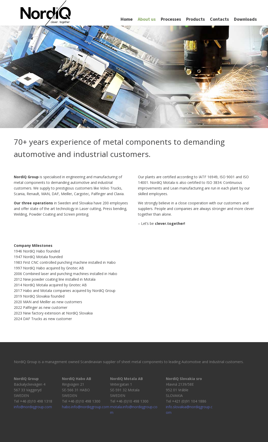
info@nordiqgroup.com (33, 406)
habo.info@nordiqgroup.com (85, 406)
